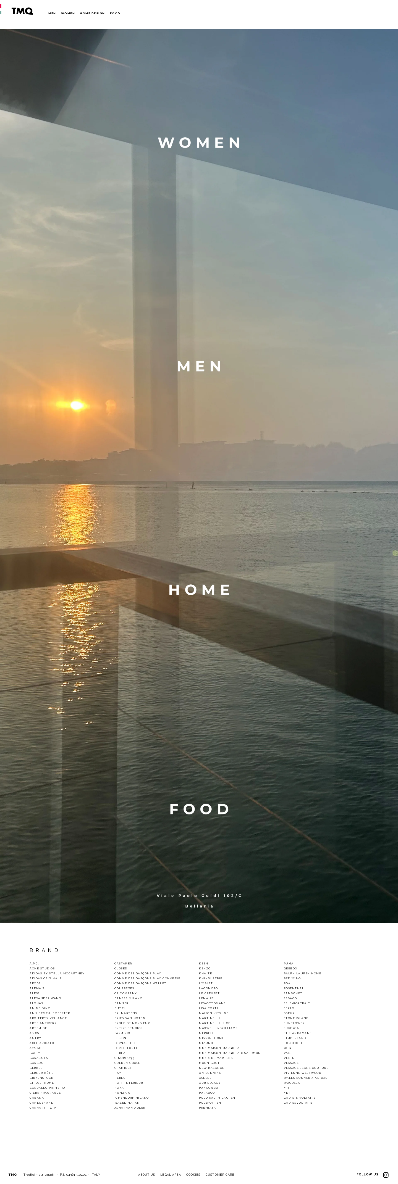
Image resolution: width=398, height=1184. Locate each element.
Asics (34, 1033)
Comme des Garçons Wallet (140, 983)
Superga (291, 1028)
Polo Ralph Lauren (217, 1097)
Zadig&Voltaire (298, 1102)
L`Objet (206, 983)
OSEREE (205, 1077)
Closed (120, 968)
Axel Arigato (42, 1043)
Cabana (37, 1097)
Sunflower (294, 1023)
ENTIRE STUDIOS (128, 1028)
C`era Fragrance (45, 1092)
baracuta (39, 1057)
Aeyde (35, 983)
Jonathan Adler (129, 1107)
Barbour (38, 1062)
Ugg (287, 1047)
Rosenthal (294, 988)
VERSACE (291, 1062)
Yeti (288, 1092)
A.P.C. (34, 963)
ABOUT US (147, 1175)
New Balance (211, 1067)
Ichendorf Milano (131, 1097)
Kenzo (205, 968)
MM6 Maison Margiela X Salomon (230, 1052)
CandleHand (41, 1102)
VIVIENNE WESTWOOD (302, 1072)
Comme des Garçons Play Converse (147, 978)
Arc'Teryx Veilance (48, 1018)
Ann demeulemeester (50, 1013)
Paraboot (208, 1092)
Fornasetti (125, 1043)
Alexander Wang (45, 998)
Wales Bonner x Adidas (306, 1077)
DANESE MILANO (128, 998)
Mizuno (206, 1043)
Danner (121, 1003)
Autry (35, 1038)
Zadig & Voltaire (300, 1097)
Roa (287, 983)
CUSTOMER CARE (223, 1175)
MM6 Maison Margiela (219, 1047)
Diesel (120, 1008)
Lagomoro (208, 988)
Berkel (36, 1067)
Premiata (207, 1107)
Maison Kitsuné (214, 1013)
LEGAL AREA (172, 1175)
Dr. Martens (125, 1013)
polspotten (210, 1102)
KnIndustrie (210, 978)
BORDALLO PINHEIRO (47, 1087)
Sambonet (293, 993)
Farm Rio (122, 1033)
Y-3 (286, 1087)
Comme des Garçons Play (137, 973)
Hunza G (122, 1092)
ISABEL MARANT (128, 1102)
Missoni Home (211, 1038)
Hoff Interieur (128, 1082)
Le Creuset (209, 993)
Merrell (206, 1033)
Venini (290, 1057)
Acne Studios (42, 968)
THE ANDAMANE (298, 1033)
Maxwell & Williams (218, 1028)
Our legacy (210, 1082)
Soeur (289, 1013)
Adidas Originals (45, 978)
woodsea (292, 1082)
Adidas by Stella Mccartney (57, 973)
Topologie (293, 1043)
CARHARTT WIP (43, 1107)
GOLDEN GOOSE (127, 1062)
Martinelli (209, 1018)
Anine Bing (40, 1008)
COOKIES (195, 1175)
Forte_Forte (126, 1047)
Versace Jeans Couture (306, 1067)
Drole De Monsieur (132, 1023)
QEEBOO (290, 968)
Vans (288, 1052)
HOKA (119, 1087)
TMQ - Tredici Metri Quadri (22, 11)
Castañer (123, 963)
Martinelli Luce (215, 1023)
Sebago (290, 998)
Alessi (35, 993)
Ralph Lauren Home (302, 973)
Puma (289, 963)
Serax (289, 1008)
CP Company (125, 993)
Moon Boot (209, 1062)
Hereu (120, 1077)
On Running (210, 1072)
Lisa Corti (208, 1008)
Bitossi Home (42, 1082)
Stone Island (296, 1018)
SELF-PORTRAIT (297, 1003)
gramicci (122, 1067)
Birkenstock (42, 1077)
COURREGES (124, 988)
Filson (120, 1038)
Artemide (38, 1028)
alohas (36, 1003)
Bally (35, 1052)
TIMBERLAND (295, 1038)
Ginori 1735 (124, 1057)
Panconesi (209, 1087)
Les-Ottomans (212, 1003)
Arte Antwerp (43, 1023)
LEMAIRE (206, 998)
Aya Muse (38, 1047)
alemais (37, 988)
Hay (118, 1072)
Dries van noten (130, 1018)
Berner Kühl (42, 1072)
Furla (120, 1052)
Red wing (292, 978)
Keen (203, 963)
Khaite (205, 973)
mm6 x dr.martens (216, 1057)
